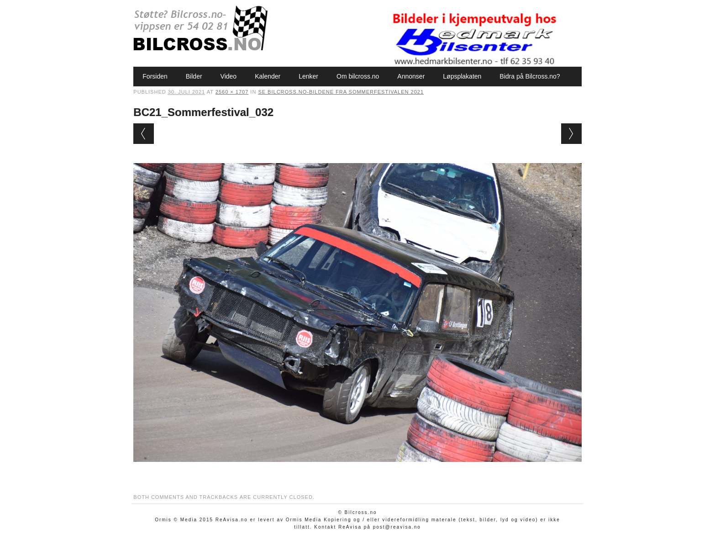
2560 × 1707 (232, 92)
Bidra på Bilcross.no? (529, 76)
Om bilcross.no (357, 76)
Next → (571, 133)
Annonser (411, 76)
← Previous (143, 133)
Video (229, 76)
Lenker (308, 76)
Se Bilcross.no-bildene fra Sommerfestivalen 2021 (341, 92)
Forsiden (154, 76)
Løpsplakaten (462, 76)
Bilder (194, 76)
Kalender (267, 76)
